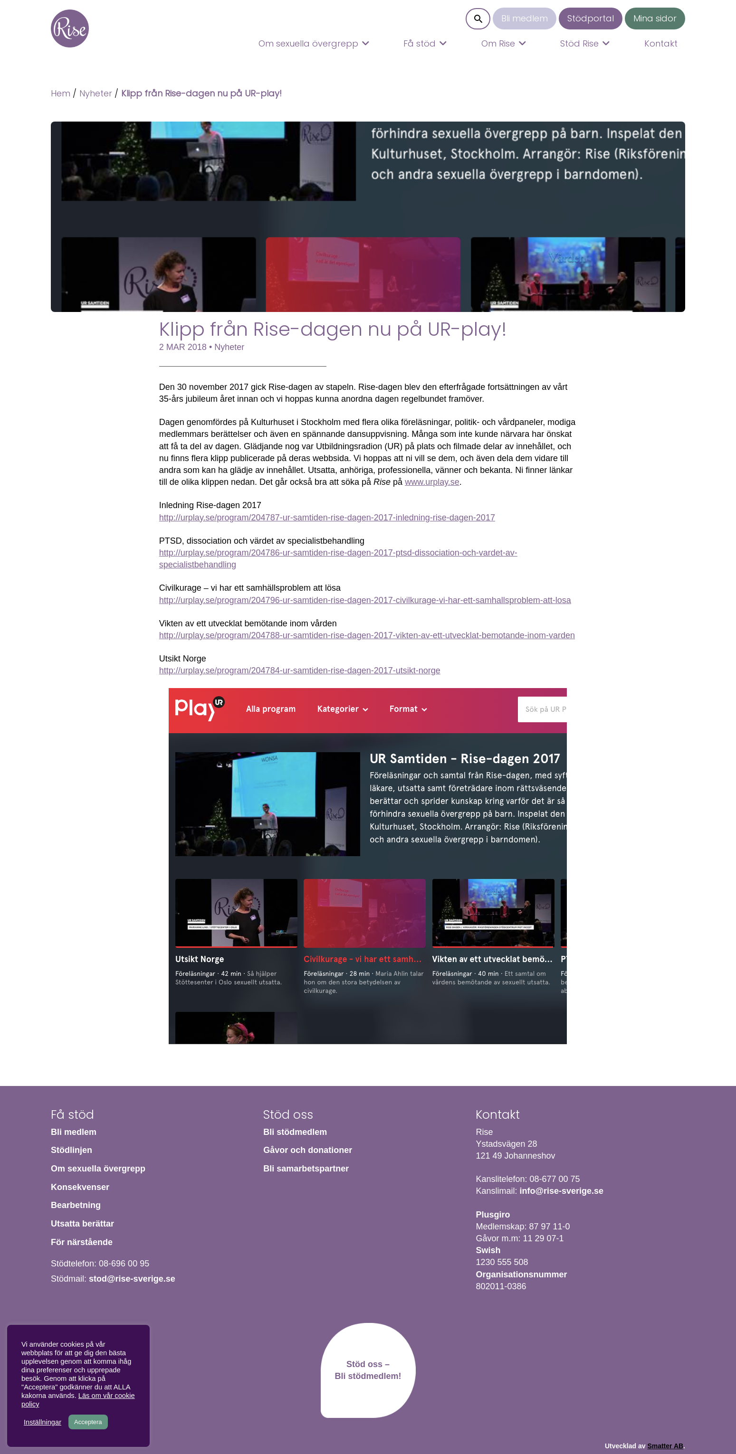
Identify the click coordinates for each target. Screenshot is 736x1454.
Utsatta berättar (82, 1223)
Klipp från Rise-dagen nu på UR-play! (201, 93)
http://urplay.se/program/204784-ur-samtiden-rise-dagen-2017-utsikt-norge (299, 670)
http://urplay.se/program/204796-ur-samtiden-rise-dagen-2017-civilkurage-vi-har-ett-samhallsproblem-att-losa (365, 600)
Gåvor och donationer (307, 1150)
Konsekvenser (80, 1187)
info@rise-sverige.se (561, 1191)
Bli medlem (524, 18)
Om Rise (498, 43)
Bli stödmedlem (295, 1132)
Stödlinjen (71, 1150)
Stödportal (590, 18)
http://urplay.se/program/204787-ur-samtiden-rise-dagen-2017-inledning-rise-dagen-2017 (327, 517)
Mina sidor (655, 18)
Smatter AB (665, 1446)
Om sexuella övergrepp (308, 43)
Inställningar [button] (42, 1422)
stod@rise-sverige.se (132, 1279)
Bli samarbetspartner (306, 1168)
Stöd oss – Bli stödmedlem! (368, 1370)
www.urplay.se (432, 482)
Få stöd (419, 43)
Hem (70, 28)
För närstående (82, 1242)
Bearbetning (76, 1205)
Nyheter (95, 93)
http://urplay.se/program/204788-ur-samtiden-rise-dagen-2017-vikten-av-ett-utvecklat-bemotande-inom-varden (367, 635)
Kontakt (661, 43)
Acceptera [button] (88, 1422)
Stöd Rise (579, 43)
